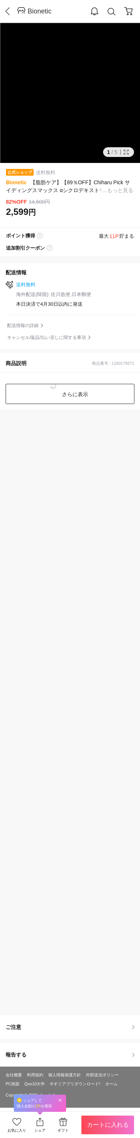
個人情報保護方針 (64, 1075)
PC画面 (12, 1084)
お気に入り (16, 1130)
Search (112, 12)
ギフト (63, 1130)
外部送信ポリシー (102, 1075)
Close (60, 1100)
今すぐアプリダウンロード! (75, 1084)
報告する (70, 1054)
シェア (40, 1130)
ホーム (111, 1084)
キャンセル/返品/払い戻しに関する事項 (46, 337)
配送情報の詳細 (22, 325)
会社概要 (14, 1075)
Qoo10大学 (34, 1084)
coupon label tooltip (49, 248)
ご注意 (70, 1027)
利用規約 (35, 1075)
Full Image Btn (126, 152)
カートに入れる (108, 1125)
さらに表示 (74, 394)
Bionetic (40, 11)
